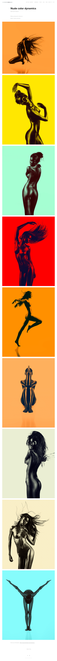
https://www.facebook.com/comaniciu (27, 642)
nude (44, 2)
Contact (49, 2)
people (40, 2)
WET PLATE (27, 2)
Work (47, 2)
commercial (36, 2)
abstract (31, 2)
